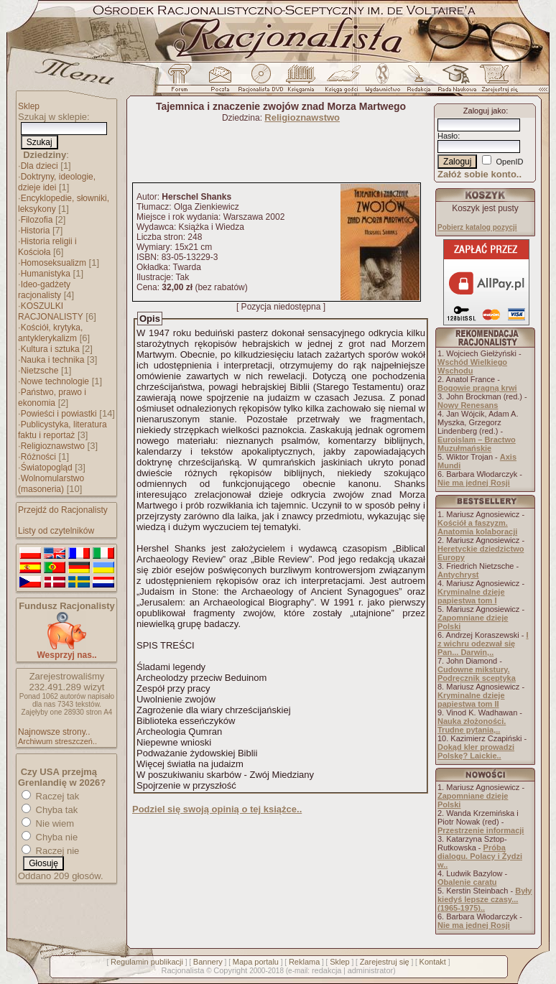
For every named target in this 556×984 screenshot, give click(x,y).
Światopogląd (47, 468)
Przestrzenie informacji (480, 830)
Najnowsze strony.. (54, 732)
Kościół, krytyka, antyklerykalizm (50, 332)
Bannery (208, 961)
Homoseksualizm (53, 263)
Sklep (29, 106)
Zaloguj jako (484, 110)
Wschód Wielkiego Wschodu (472, 366)
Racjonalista (182, 970)
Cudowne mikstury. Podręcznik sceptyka (476, 673)
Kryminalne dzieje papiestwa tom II (471, 699)
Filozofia (37, 220)
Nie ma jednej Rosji (473, 482)
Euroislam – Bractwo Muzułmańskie (476, 443)
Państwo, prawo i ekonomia (52, 397)
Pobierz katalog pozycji (477, 227)
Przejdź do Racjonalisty (63, 510)
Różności (38, 457)
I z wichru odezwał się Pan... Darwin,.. (483, 643)
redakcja (327, 970)
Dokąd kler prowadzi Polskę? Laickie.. (475, 751)
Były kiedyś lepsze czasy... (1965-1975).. (484, 899)
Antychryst (457, 574)
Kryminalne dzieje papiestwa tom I (471, 596)
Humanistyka (45, 274)
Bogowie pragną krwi (477, 388)
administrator (371, 970)
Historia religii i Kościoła (47, 246)
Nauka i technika (53, 360)
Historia (35, 231)
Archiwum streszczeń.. (57, 741)
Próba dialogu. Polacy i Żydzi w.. (479, 856)
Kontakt (433, 961)
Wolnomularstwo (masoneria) (51, 483)
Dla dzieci (39, 166)
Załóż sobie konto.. (479, 174)
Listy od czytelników (56, 531)
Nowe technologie (55, 381)
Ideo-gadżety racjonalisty (44, 289)
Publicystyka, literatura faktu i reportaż (62, 429)
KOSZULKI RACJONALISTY (50, 311)
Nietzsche (40, 371)
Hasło (447, 135)
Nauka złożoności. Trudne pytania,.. (471, 725)
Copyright (230, 970)
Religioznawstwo (53, 446)
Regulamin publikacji (147, 961)
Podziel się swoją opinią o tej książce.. (217, 809)
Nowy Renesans (467, 405)
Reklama (304, 961)
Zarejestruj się (384, 961)
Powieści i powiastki (59, 414)
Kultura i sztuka (50, 349)
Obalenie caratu (467, 882)
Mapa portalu (256, 961)
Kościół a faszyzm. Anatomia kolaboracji (477, 527)
